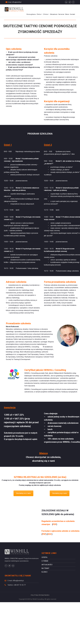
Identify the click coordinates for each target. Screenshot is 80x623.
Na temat (61, 14)
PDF (54, 524)
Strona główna (31, 14)
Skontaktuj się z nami (59, 493)
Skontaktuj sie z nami (23, 493)
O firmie (46, 14)
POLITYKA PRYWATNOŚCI (40, 595)
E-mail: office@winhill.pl (14, 2)
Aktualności (53, 14)
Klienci (67, 14)
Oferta (39, 14)
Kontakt (72, 14)
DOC (50, 534)
